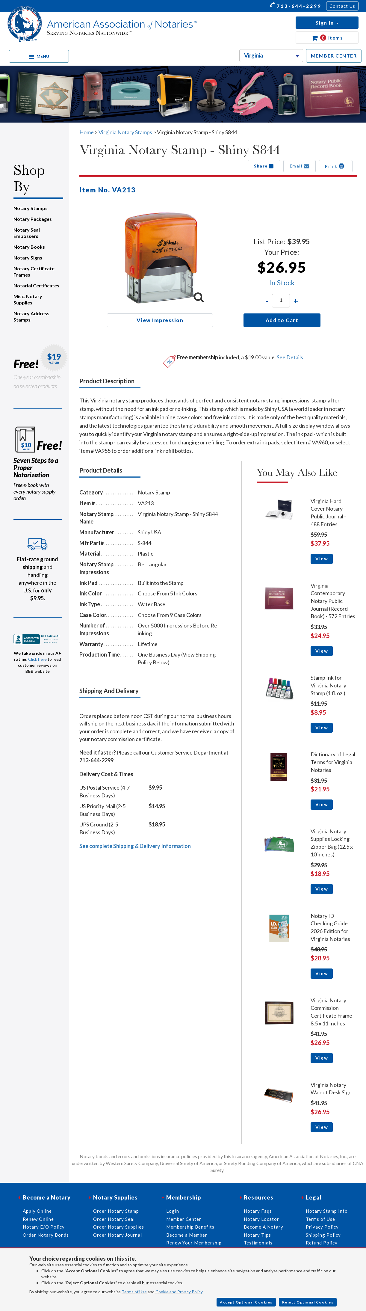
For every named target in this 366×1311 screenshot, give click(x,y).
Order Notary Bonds (46, 1235)
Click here (37, 659)
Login (172, 1211)
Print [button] (335, 166)
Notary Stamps (30, 208)
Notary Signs (27, 257)
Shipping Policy (323, 1235)
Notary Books (29, 247)
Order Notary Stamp (116, 1211)
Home (86, 132)
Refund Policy (322, 1242)
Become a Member (186, 1235)
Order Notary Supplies (118, 1226)
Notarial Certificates (36, 285)
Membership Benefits (190, 1226)
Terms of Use (134, 1291)
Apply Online (37, 1211)
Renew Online (38, 1219)
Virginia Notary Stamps (125, 132)
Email (300, 166)
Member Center (183, 1219)
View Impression (160, 320)
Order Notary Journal (117, 1235)
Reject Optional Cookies (308, 1302)
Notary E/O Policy (44, 1226)
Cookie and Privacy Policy (178, 1291)
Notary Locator (261, 1219)
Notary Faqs (258, 1211)
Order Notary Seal (114, 1219)
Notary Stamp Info (327, 1211)
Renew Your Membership (194, 1242)
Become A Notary (263, 1226)
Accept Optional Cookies (246, 1302)
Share (264, 166)
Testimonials (258, 1242)
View (321, 558)
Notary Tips (257, 1235)
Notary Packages (32, 219)
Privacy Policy (322, 1226)
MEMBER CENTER (334, 55)
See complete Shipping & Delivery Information (135, 846)
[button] (327, 22)
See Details (290, 357)
